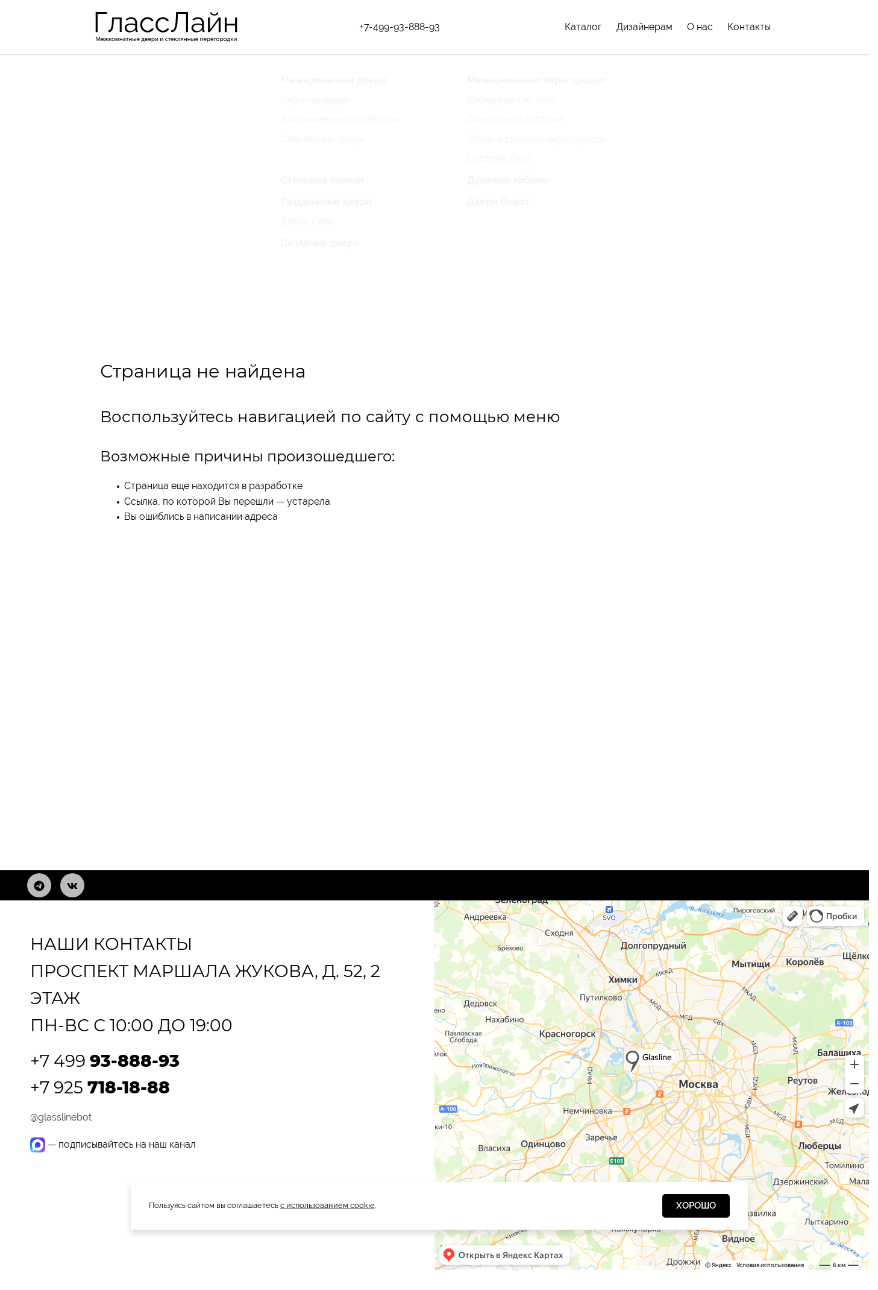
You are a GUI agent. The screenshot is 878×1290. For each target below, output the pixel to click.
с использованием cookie (327, 1205)
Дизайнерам (644, 27)
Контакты (749, 27)
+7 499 (105, 1061)
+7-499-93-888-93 (400, 27)
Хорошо (696, 1205)
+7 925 (100, 1087)
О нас (700, 27)
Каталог (583, 27)
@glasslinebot (61, 1117)
